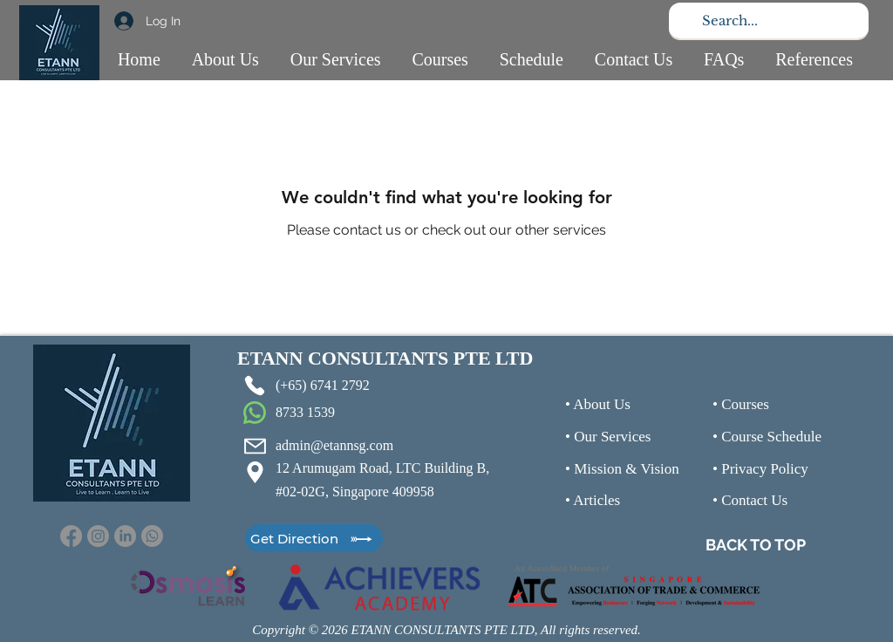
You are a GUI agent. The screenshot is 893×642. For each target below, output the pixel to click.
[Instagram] (98, 536)
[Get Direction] (314, 538)
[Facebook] (71, 536)
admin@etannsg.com (334, 445)
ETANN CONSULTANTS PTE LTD (385, 358)
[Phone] (254, 385)
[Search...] (767, 20)
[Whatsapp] (152, 536)
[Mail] (254, 445)
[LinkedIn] (125, 536)
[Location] (254, 472)
